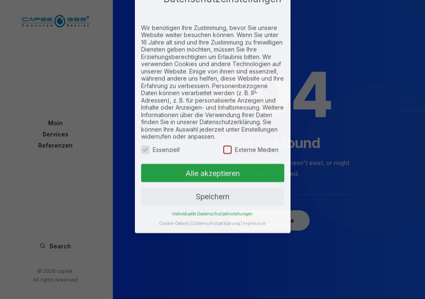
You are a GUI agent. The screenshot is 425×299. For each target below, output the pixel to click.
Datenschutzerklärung (216, 187)
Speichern (213, 160)
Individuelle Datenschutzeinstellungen (212, 178)
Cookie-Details (174, 187)
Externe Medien (250, 114)
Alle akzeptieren (213, 137)
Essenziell (160, 114)
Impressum (254, 187)
